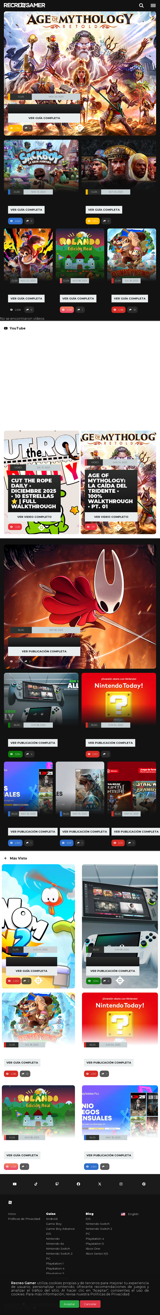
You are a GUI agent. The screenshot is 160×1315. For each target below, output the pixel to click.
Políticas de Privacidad (109, 1294)
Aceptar (69, 1304)
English (133, 1214)
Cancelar (90, 1304)
